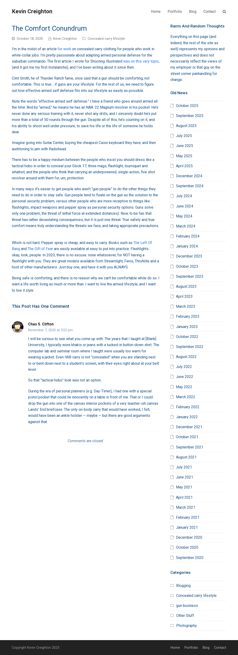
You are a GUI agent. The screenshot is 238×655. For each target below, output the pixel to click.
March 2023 (185, 306)
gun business (187, 605)
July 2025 (184, 136)
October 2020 (187, 547)
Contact (220, 647)
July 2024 (184, 196)
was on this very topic (141, 61)
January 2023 (187, 326)
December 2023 (189, 256)
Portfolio (191, 647)
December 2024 (189, 176)
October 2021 (187, 437)
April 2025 (184, 166)
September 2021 (189, 447)
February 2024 (187, 236)
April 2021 (184, 497)
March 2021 (185, 507)
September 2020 (189, 557)
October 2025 (187, 106)
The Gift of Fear (40, 249)
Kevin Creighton (32, 11)
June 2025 (184, 146)
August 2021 (186, 457)
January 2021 (187, 527)
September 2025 (189, 116)
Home (175, 647)
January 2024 (187, 246)
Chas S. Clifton (41, 324)
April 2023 (184, 296)
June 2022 (184, 376)
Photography (186, 625)
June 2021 (184, 477)
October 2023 (187, 266)
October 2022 (187, 336)
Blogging (183, 585)
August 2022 (186, 356)
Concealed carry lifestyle (106, 39)
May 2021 (184, 487)
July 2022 (184, 366)
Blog (206, 647)
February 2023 (187, 316)
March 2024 (185, 226)
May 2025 (184, 156)
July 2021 (184, 467)
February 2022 (187, 407)
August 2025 (186, 126)
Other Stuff (185, 615)
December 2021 (189, 427)
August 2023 (186, 286)
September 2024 (189, 186)
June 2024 (184, 206)
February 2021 (187, 517)
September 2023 (189, 276)
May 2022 (184, 387)
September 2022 (189, 346)
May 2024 (184, 216)
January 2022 (187, 417)
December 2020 (189, 537)
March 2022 (185, 397)
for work (64, 49)
